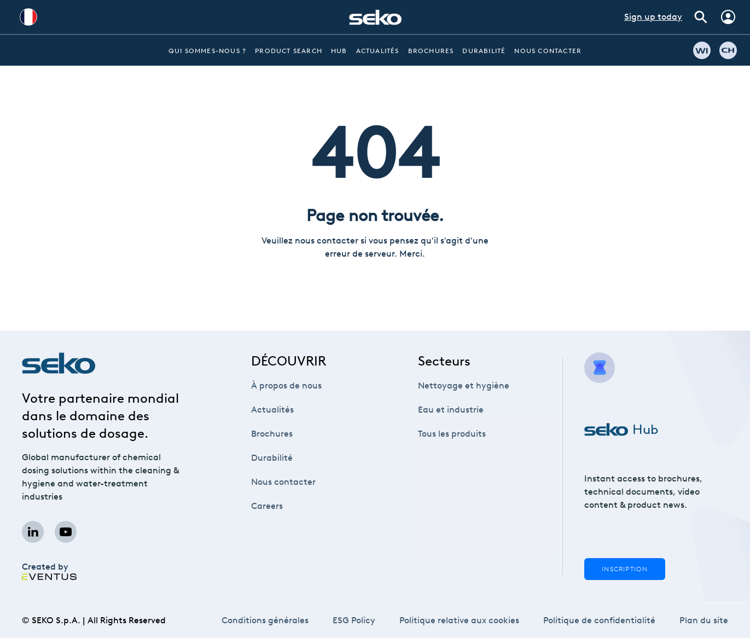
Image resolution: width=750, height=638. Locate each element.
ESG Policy (354, 620)
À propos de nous (286, 385)
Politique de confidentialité (599, 620)
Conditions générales (265, 620)
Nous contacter (548, 51)
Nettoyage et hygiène (463, 385)
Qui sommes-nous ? (207, 51)
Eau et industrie (451, 409)
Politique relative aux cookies (459, 620)
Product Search (288, 51)
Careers (271, 506)
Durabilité (483, 51)
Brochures (431, 51)
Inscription (625, 569)
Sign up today (653, 16)
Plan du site (704, 620)
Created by (49, 570)
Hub (339, 51)
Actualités (377, 51)
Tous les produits (452, 433)
